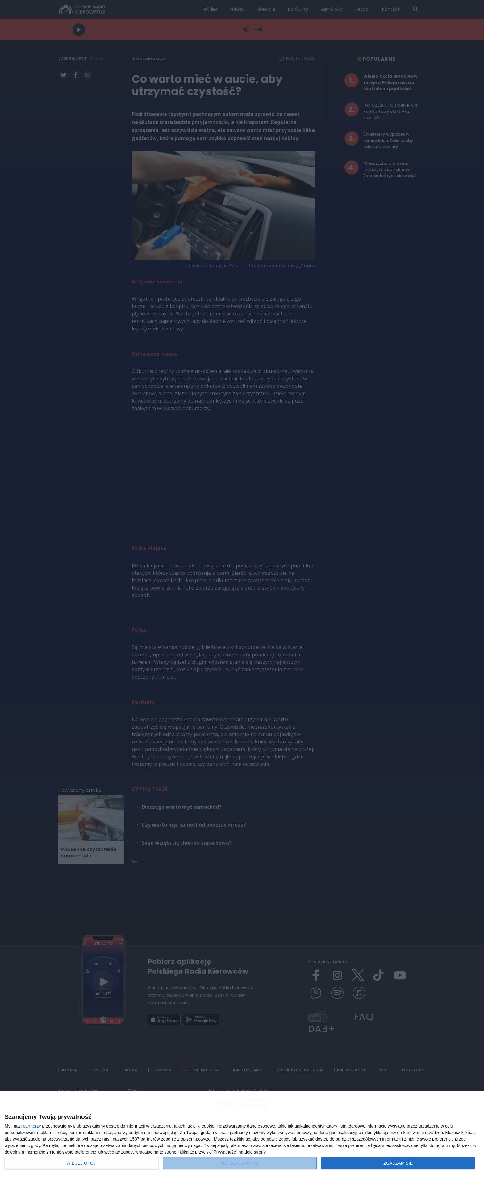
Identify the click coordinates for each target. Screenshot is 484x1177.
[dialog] (242, 1134)
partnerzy (32, 1126)
